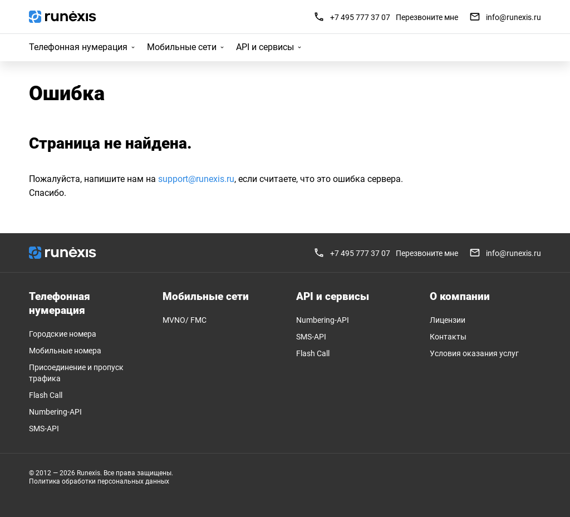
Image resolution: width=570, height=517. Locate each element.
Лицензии (447, 320)
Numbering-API (55, 411)
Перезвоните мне (427, 17)
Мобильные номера (65, 350)
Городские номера (62, 333)
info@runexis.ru (505, 17)
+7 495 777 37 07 (360, 17)
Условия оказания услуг (474, 353)
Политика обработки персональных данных (99, 481)
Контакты (448, 336)
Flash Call (45, 395)
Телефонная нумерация (78, 47)
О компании (460, 296)
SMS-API (44, 428)
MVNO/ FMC (185, 320)
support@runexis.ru (196, 179)
